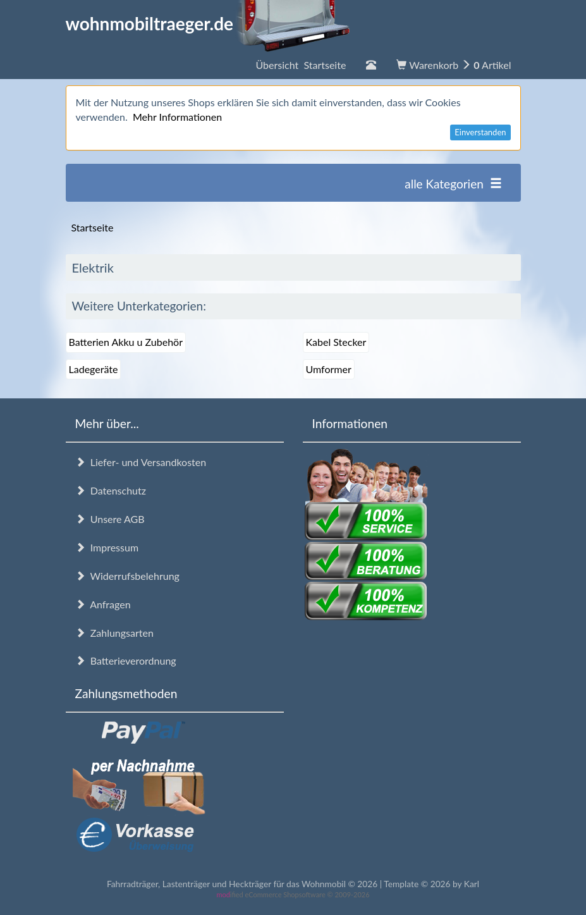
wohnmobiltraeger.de (208, 23)
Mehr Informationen (177, 117)
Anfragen (103, 604)
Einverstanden (480, 132)
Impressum (107, 547)
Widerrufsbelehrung (127, 576)
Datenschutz (110, 490)
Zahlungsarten (114, 633)
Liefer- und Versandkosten (141, 462)
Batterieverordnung (125, 660)
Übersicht (300, 65)
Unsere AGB (110, 519)
